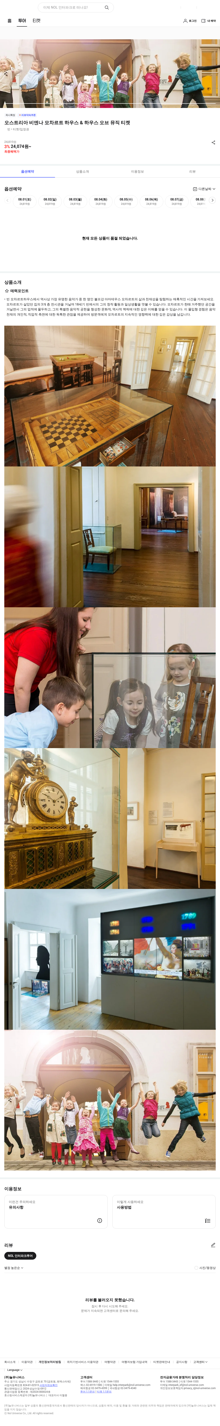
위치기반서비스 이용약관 (82, 1362)
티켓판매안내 (161, 1362)
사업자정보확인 (49, 1385)
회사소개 (9, 1362)
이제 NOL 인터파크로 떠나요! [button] (65, 7)
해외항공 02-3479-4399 (93, 1388)
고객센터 (199, 1362)
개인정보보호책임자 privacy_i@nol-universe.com (188, 1388)
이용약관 (27, 1362)
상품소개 (82, 171)
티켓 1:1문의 (104, 1391)
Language (13, 1369)
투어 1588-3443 (89, 1381)
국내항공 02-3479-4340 (123, 1388)
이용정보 (137, 171)
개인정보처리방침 (50, 1362)
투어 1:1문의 (87, 1391)
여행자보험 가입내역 (134, 1362)
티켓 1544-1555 (110, 1381)
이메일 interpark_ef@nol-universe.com (182, 1385)
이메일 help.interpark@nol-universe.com (127, 1385)
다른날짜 (205, 189)
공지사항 (181, 1362)
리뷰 (192, 171)
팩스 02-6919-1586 (91, 1385)
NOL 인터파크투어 (20, 1255)
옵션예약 (27, 171)
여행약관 (110, 1362)
